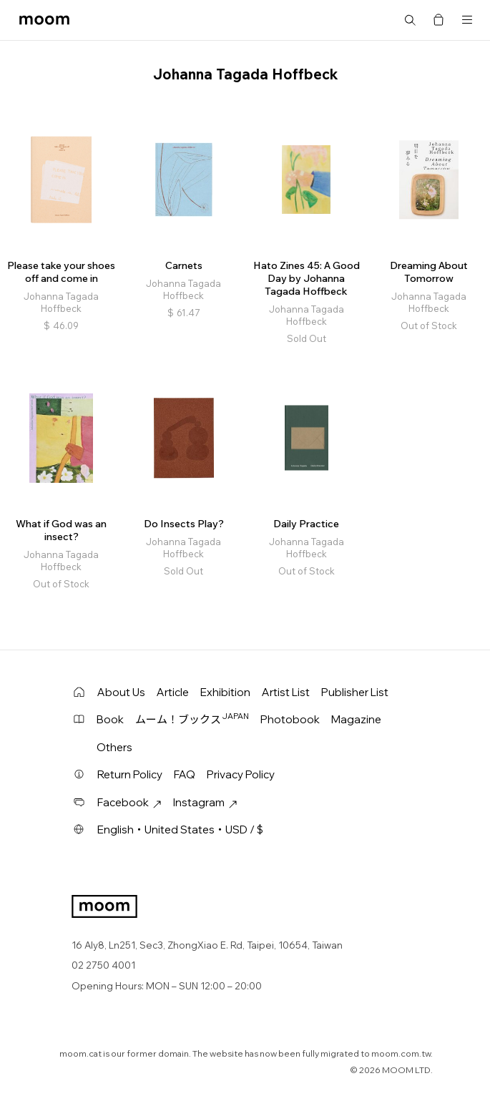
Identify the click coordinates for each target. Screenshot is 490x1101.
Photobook (290, 719)
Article (173, 692)
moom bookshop (44, 20)
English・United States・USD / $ (180, 829)
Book (110, 719)
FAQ (184, 774)
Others (114, 747)
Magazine (356, 719)
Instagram (205, 802)
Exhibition (225, 692)
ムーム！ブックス (192, 719)
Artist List (286, 692)
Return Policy (129, 774)
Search (409, 20)
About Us (121, 692)
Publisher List (354, 692)
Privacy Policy (241, 774)
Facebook (129, 802)
